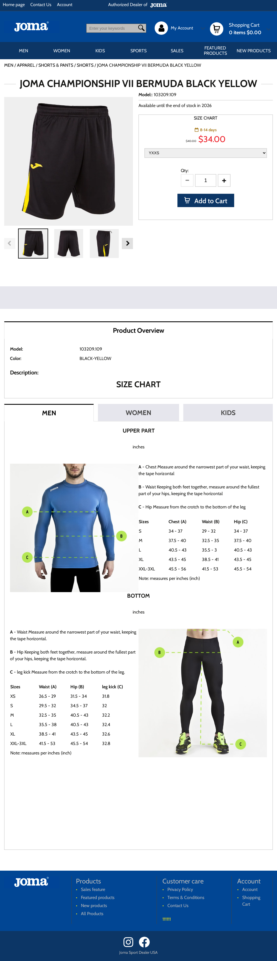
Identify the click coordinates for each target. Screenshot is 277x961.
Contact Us (40, 4)
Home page (14, 4)
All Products (92, 913)
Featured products (215, 50)
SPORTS (138, 50)
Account (64, 4)
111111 (166, 919)
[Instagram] (130, 946)
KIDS (100, 50)
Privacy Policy (180, 889)
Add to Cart (210, 201)
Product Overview (138, 330)
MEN (23, 50)
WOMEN (61, 50)
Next (127, 243)
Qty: (185, 170)
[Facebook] (146, 946)
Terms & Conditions (185, 897)
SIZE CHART (205, 118)
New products (254, 50)
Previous (9, 243)
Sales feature (93, 889)
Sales (177, 50)
